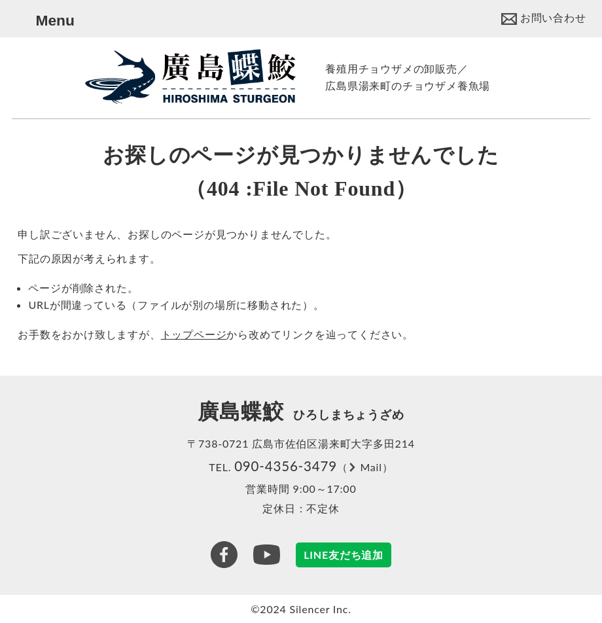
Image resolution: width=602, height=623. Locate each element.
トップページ (194, 334)
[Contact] (543, 17)
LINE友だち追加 (343, 554)
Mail (370, 467)
